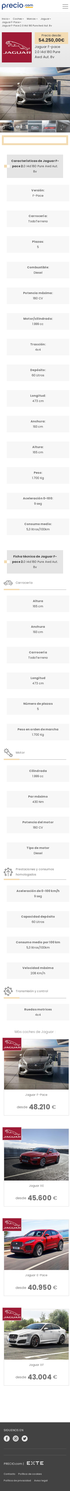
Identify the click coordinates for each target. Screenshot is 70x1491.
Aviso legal (41, 1480)
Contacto (9, 1474)
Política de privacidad (17, 1480)
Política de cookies (30, 1474)
